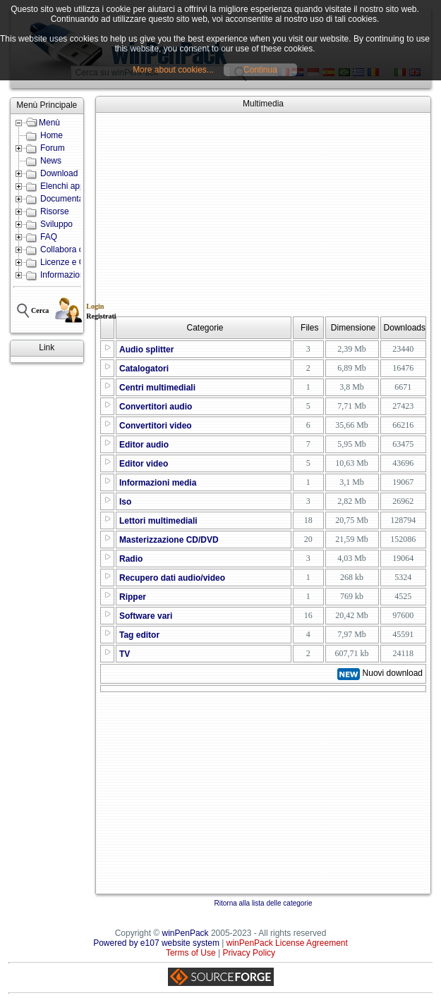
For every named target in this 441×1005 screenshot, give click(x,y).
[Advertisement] (270, 214)
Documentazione (72, 199)
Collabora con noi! (74, 249)
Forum (52, 148)
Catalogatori (144, 369)
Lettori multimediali (158, 521)
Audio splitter (146, 349)
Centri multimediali (157, 388)
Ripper (132, 597)
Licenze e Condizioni (79, 262)
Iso (125, 502)
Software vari (145, 616)
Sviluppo (56, 224)
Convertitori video (155, 426)
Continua (260, 70)
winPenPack (185, 933)
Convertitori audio (155, 407)
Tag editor (139, 635)
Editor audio (144, 445)
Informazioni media (157, 483)
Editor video (143, 464)
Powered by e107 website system (156, 943)
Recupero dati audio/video (172, 578)
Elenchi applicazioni (77, 186)
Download (59, 173)
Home (51, 135)
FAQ (48, 237)
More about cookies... (173, 70)
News (50, 161)
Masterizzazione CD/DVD (169, 540)
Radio (131, 559)
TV (124, 654)
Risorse (54, 211)
